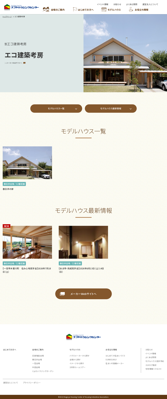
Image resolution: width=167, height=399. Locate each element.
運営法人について (10, 382)
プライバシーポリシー (32, 382)
